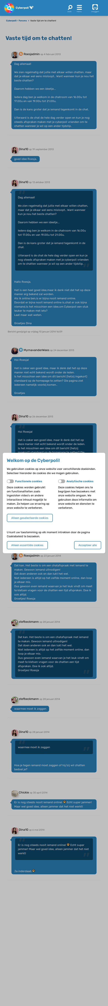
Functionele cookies (28, 481)
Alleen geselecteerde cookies (29, 518)
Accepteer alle (87, 545)
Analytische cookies (79, 481)
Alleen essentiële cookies (27, 545)
